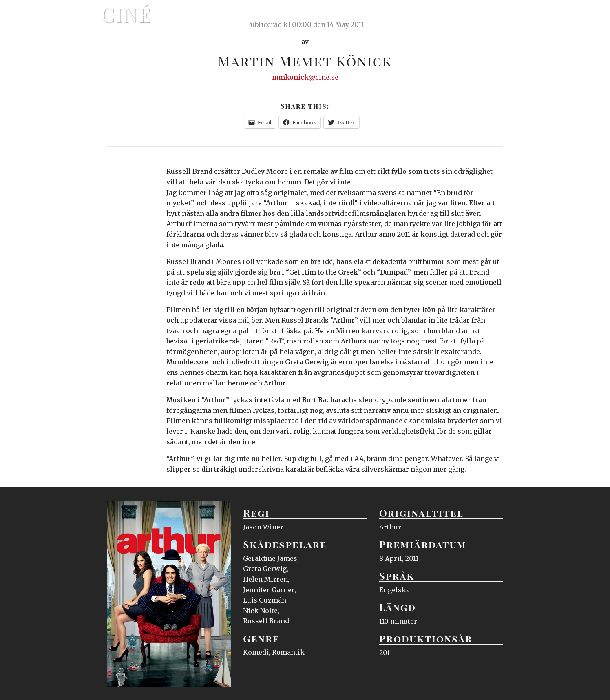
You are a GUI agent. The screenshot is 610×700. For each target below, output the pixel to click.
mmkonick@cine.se (305, 77)
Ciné (126, 14)
